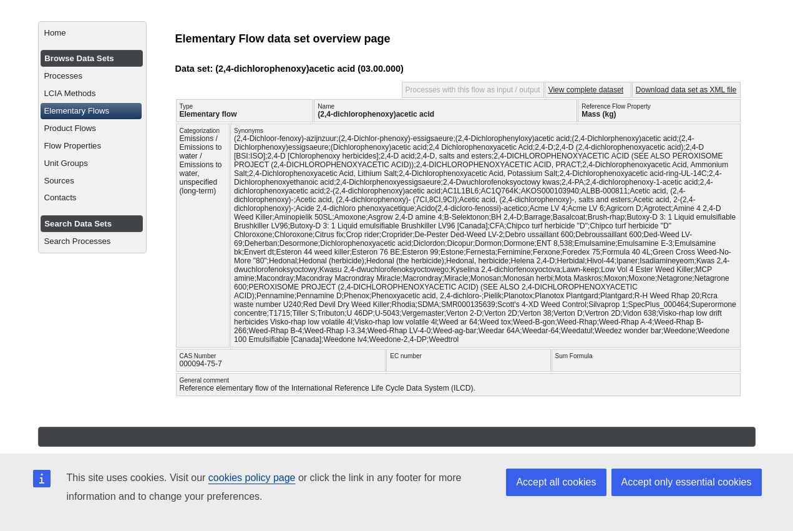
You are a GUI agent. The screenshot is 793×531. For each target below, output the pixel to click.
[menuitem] (92, 33)
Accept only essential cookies (686, 482)
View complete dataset (586, 89)
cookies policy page (252, 477)
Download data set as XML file (686, 89)
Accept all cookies (556, 482)
